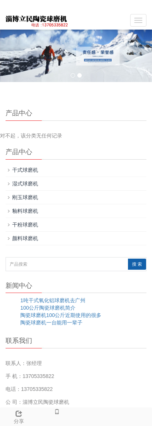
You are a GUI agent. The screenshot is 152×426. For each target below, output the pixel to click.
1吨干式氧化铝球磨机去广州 (52, 300)
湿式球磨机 (25, 184)
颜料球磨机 (25, 238)
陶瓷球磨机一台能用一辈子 (51, 323)
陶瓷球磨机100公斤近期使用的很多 (60, 315)
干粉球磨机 (25, 225)
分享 (19, 416)
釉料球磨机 (25, 211)
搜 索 (137, 264)
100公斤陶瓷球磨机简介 (47, 308)
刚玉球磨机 (25, 197)
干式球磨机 (25, 170)
